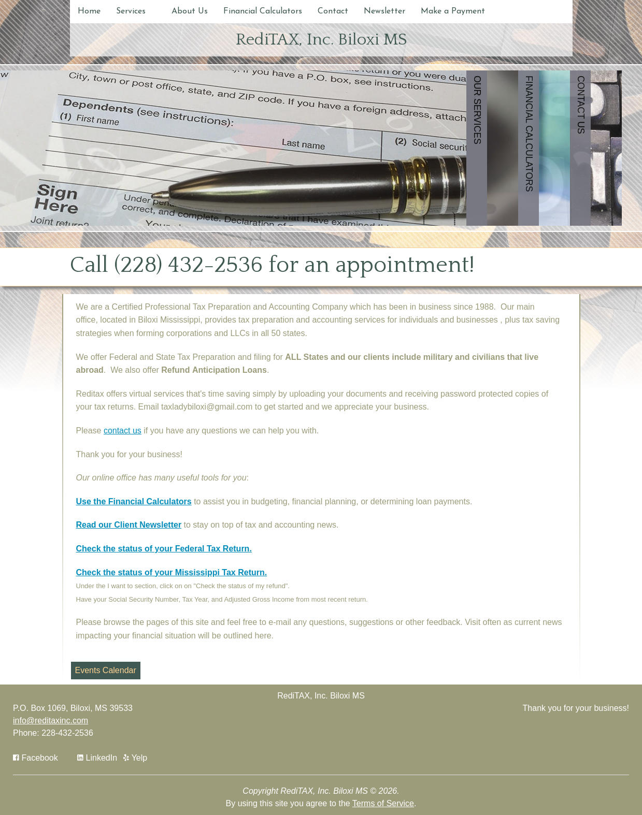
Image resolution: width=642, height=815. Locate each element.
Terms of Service (383, 803)
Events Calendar (105, 670)
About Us (190, 11)
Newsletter (384, 11)
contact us (122, 430)
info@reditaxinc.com (50, 720)
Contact (333, 11)
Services (131, 11)
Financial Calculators (262, 11)
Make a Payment (453, 11)
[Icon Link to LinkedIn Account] (97, 757)
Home (89, 11)
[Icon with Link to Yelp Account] (135, 757)
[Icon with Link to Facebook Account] (35, 757)
